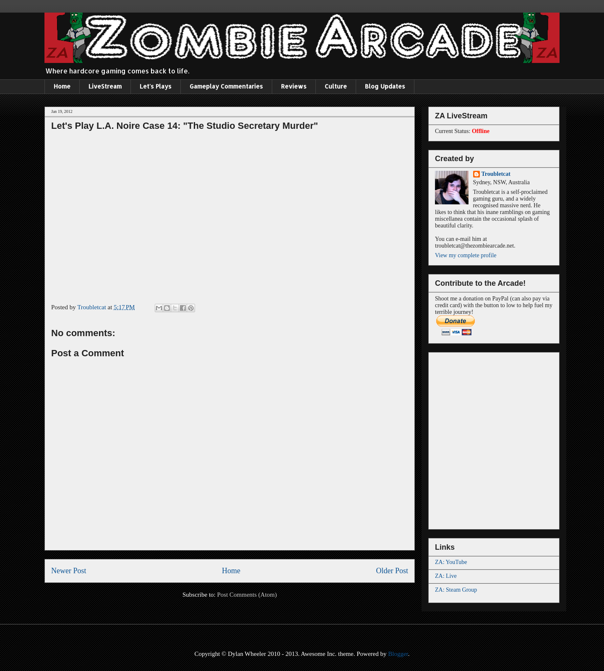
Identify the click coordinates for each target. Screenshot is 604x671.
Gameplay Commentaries (226, 86)
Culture (336, 86)
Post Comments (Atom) (247, 594)
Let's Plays (156, 86)
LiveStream (105, 86)
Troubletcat (496, 174)
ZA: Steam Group (456, 590)
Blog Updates (385, 86)
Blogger (398, 653)
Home (62, 86)
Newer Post (68, 571)
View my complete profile (466, 255)
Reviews (294, 86)
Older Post (392, 571)
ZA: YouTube (451, 562)
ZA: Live (446, 576)
